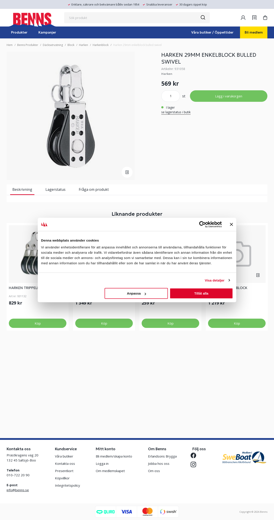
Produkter (19, 32)
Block (71, 45)
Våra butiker (64, 456)
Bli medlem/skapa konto (114, 456)
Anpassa (136, 293)
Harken (83, 45)
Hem (10, 45)
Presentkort (64, 471)
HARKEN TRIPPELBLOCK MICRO (35, 371)
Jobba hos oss (158, 463)
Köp (38, 406)
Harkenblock (101, 45)
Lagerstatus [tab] (55, 189)
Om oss (154, 471)
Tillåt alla (201, 293)
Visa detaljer (214, 280)
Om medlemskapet (110, 471)
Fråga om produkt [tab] (94, 189)
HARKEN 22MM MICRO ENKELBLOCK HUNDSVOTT (164, 373)
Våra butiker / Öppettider (212, 32)
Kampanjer (47, 32)
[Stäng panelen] (231, 224)
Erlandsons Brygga (162, 456)
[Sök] (202, 17)
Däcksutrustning (53, 45)
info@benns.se (18, 490)
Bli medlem (254, 32)
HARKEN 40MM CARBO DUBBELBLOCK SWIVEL (94, 373)
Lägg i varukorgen (228, 96)
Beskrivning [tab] (22, 189)
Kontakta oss (65, 463)
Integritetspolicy (67, 485)
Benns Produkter (27, 45)
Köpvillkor (62, 478)
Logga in (102, 463)
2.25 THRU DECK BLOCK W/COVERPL (227, 373)
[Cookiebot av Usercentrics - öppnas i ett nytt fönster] (202, 224)
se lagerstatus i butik (176, 112)
